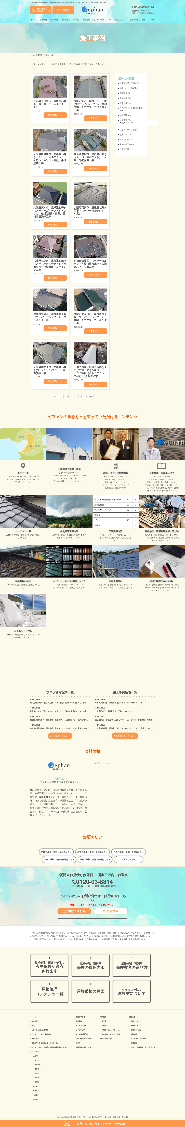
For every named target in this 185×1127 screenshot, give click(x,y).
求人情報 (103, 1017)
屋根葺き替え (135, 1025)
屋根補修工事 (125, 144)
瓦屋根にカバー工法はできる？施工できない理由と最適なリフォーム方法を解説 (62, 711)
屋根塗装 (123, 93)
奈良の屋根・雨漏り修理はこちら (59, 859)
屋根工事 (132, 1017)
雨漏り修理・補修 (106, 1039)
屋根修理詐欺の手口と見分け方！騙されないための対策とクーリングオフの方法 (62, 703)
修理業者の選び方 (131, 966)
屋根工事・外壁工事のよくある (45, 1043)
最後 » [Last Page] (91, 396)
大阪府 (35, 1056)
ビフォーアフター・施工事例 (41, 1034)
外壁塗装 (123, 120)
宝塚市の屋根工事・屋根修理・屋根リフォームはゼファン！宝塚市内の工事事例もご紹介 (65, 728)
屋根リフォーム (136, 1021)
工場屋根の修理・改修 (137, 20)
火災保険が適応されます (49, 967)
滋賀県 (35, 1095)
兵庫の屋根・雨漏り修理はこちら (128, 852)
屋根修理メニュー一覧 (70, 20)
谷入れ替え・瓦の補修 (138, 1039)
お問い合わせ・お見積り (84, 1039)
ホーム (33, 20)
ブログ (152, 20)
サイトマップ (80, 1030)
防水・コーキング (127, 130)
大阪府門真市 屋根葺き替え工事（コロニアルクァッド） (118, 711)
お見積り (111, 911)
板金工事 (123, 135)
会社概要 (43, 20)
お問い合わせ (74, 911)
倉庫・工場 (124, 149)
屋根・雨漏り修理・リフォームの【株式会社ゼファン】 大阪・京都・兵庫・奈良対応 (98, 1117)
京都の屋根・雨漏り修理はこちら (92, 852)
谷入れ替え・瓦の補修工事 (131, 108)
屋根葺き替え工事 (127, 83)
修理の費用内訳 (90, 966)
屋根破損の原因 (90, 991)
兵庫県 (35, 1091)
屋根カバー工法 (126, 88)
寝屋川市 (38, 1065)
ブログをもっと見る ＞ (60, 736)
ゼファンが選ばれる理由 (40, 1030)
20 (80, 396)
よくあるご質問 (81, 1025)
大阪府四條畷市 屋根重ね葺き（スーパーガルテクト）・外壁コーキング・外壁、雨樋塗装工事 (133, 728)
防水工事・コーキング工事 (111, 1034)
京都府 (35, 1086)
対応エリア (119, 20)
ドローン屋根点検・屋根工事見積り (143, 1047)
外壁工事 (123, 115)
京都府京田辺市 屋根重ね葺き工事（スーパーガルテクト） (119, 703)
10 (76, 396)
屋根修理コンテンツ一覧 (49, 991)
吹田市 (37, 1078)
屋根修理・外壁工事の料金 (93, 20)
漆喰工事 (123, 103)
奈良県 (35, 1099)
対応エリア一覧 (129, 859)
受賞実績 (79, 1021)
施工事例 (54, 20)
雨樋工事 (123, 98)
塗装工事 (125, 123)
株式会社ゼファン (102, 763)
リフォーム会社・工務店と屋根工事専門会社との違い (50, 1047)
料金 (33, 1025)
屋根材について (131, 992)
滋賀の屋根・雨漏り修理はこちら (95, 859)
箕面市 (37, 1082)
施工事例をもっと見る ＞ (125, 736)
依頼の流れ (35, 1039)
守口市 (37, 1069)
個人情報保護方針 (82, 1034)
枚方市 (37, 1060)
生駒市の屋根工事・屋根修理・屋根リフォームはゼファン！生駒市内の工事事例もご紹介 (65, 720)
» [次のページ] (86, 396)
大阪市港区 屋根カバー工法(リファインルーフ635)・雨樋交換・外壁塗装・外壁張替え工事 (131, 720)
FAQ (110, 20)
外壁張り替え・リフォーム (111, 1030)
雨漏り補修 (124, 139)
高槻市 (37, 1073)
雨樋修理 (134, 1034)
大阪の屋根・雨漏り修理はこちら (56, 852)
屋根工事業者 (80, 1017)
